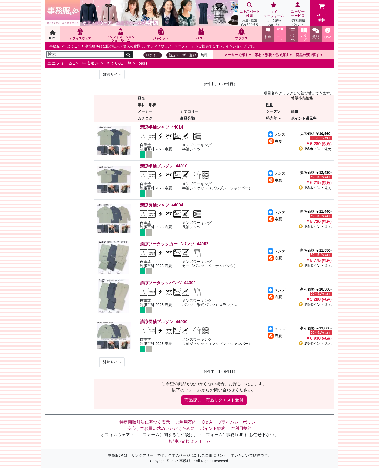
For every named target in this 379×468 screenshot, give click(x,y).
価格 (294, 111)
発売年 (271, 118)
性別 (269, 105)
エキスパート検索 (249, 14)
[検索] (85, 54)
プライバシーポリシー (238, 422)
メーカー (145, 111)
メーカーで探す (236, 55)
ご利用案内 (185, 422)
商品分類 (187, 118)
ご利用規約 (241, 428)
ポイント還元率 (304, 118)
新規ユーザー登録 (182, 55)
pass (142, 63)
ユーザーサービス (297, 14)
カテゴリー (189, 111)
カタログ (145, 118)
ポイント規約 (212, 428)
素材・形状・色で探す (272, 55)
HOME (53, 35)
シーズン (273, 111)
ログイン (152, 55)
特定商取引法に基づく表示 (144, 422)
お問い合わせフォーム (189, 441)
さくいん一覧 (119, 63)
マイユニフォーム (273, 14)
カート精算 (322, 13)
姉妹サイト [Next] (112, 74)
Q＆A (207, 422)
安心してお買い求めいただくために (161, 428)
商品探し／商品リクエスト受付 (213, 400)
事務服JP (90, 63)
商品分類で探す (308, 55)
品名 (141, 98)
